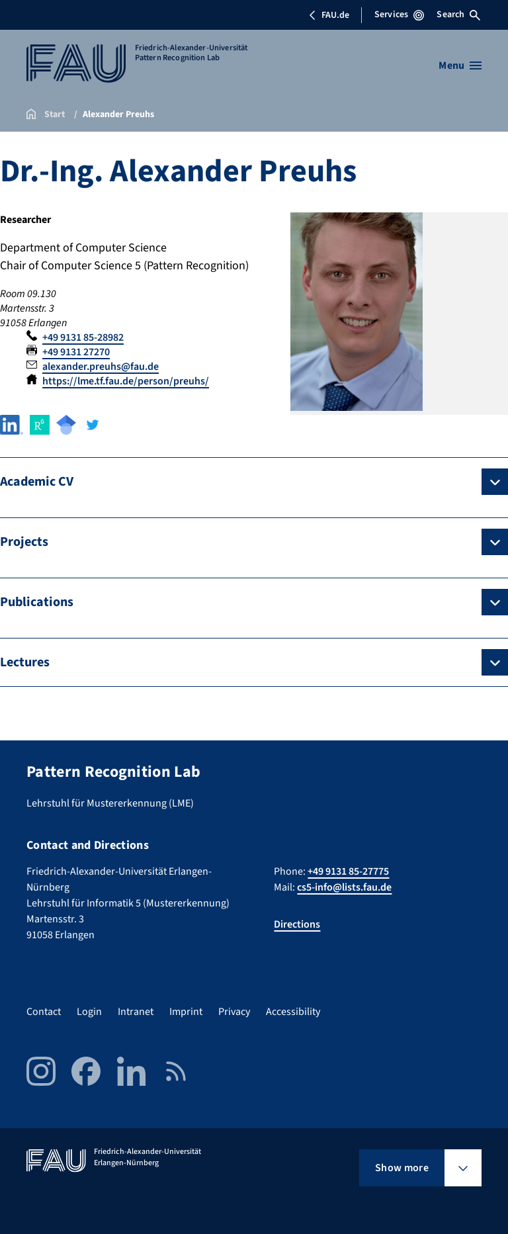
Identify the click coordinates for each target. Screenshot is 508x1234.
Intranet (135, 1011)
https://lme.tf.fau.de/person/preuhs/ (125, 381)
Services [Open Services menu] (399, 14)
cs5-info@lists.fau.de (344, 887)
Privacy (234, 1011)
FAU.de (328, 15)
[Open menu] (460, 65)
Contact (43, 1011)
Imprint (185, 1011)
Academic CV (36, 481)
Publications (36, 602)
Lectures (25, 662)
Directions (297, 924)
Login (89, 1011)
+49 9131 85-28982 (83, 337)
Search (458, 14)
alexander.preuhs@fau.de (100, 366)
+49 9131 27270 (76, 352)
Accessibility (293, 1011)
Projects (24, 542)
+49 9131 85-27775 (348, 871)
